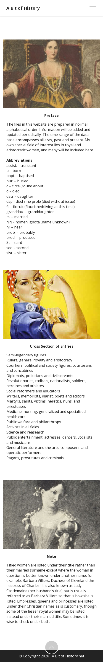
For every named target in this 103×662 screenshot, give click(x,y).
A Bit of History (23, 8)
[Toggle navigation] (93, 8)
